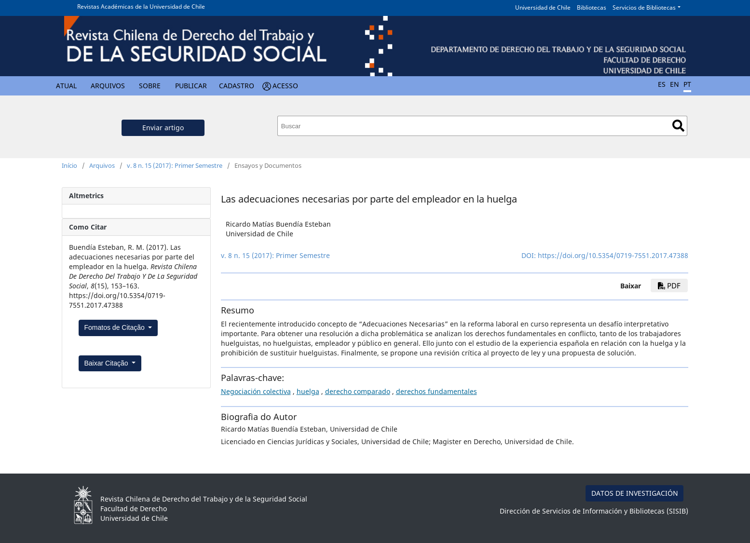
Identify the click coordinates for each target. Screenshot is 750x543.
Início (69, 165)
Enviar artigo (163, 127)
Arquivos (108, 85)
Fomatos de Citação (115, 327)
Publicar (191, 85)
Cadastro (236, 85)
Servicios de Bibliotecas (644, 7)
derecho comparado (357, 391)
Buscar (678, 126)
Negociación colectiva (256, 391)
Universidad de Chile (543, 7)
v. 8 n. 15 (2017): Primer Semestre (174, 165)
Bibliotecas (591, 7)
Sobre (150, 85)
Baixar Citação (107, 363)
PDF (669, 285)
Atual (66, 85)
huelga (308, 391)
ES (662, 84)
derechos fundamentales (436, 391)
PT (687, 84)
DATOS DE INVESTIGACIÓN (634, 493)
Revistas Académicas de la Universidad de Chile (141, 6)
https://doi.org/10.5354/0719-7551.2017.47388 (613, 255)
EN (674, 84)
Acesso (285, 85)
